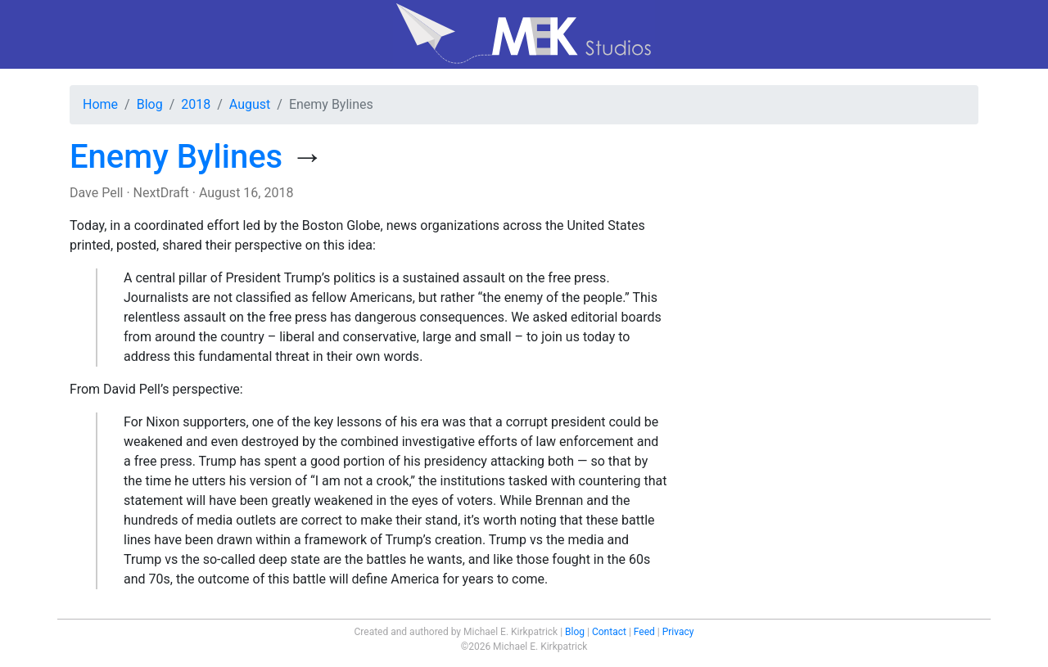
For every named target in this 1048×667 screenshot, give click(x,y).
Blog (150, 104)
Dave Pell (96, 193)
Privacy (678, 632)
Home (100, 104)
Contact (609, 632)
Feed (644, 632)
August (249, 104)
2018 (195, 104)
